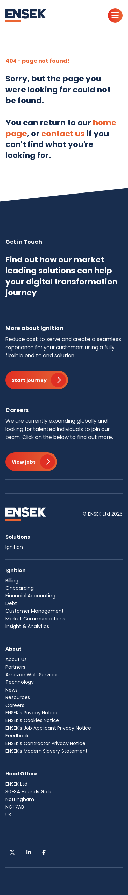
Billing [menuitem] (11, 580)
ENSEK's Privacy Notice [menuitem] (31, 712)
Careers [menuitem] (14, 705)
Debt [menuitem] (11, 603)
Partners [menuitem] (15, 667)
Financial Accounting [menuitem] (30, 595)
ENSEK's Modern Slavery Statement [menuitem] (46, 750)
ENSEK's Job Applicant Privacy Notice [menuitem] (48, 728)
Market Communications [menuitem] (35, 618)
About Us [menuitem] (16, 659)
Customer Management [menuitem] (34, 610)
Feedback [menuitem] (17, 735)
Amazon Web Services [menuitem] (32, 674)
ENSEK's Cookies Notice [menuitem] (32, 720)
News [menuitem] (11, 689)
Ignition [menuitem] (14, 547)
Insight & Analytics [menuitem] (27, 626)
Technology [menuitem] (19, 682)
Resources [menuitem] (17, 697)
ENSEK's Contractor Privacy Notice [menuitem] (45, 743)
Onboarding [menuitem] (19, 588)
